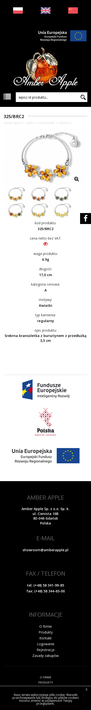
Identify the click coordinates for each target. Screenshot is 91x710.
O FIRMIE (45, 677)
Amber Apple (13, 122)
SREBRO (30, 122)
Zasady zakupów (45, 655)
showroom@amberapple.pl (45, 550)
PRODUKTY (45, 682)
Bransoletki (47, 122)
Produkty (46, 632)
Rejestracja (45, 649)
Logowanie (45, 644)
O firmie (45, 626)
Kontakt (45, 638)
